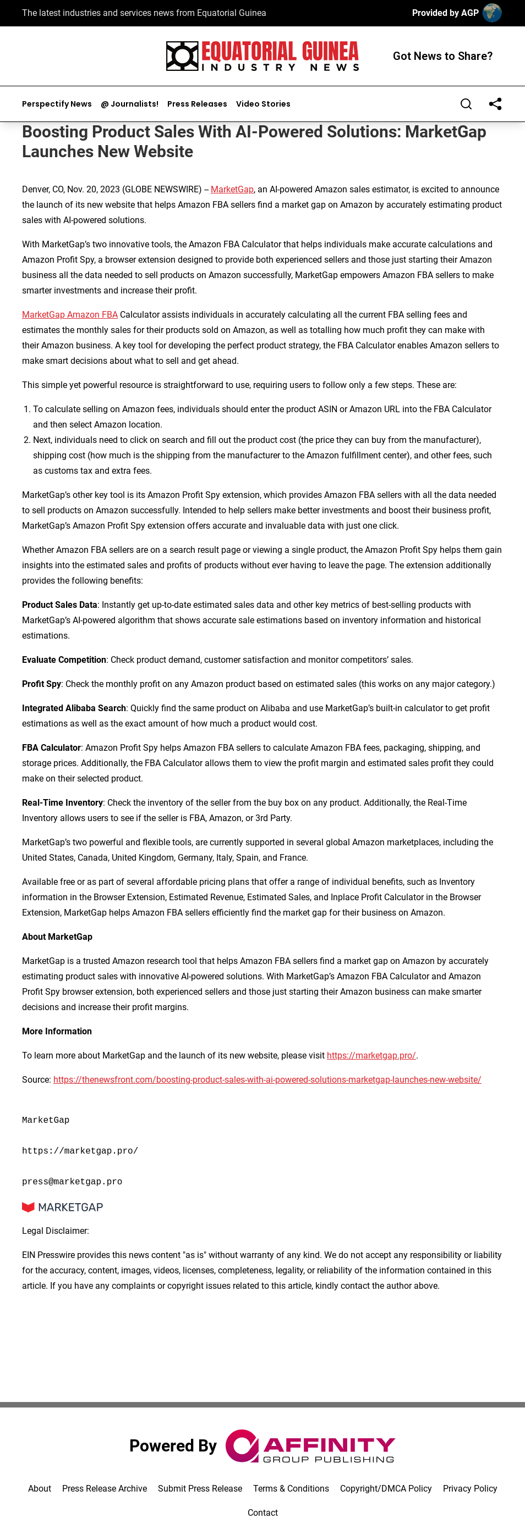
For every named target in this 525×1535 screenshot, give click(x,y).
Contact (263, 1513)
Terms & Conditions (291, 1488)
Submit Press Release (200, 1488)
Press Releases (197, 104)
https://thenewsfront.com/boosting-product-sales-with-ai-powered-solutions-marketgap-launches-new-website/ (267, 1079)
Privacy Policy (470, 1488)
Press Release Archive (104, 1488)
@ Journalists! (129, 104)
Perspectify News (57, 104)
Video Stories (263, 104)
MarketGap (232, 189)
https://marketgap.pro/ (371, 1055)
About (39, 1488)
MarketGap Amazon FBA (70, 314)
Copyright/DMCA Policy (386, 1488)
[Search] (466, 104)
